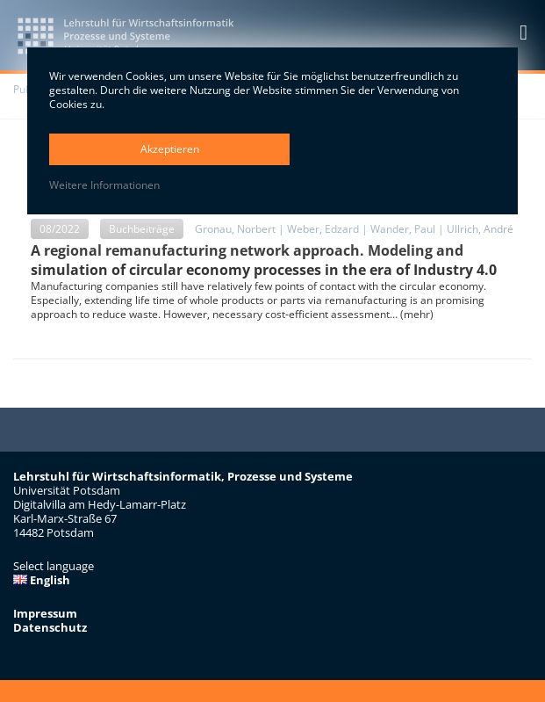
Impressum (45, 613)
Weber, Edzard (323, 228)
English (41, 580)
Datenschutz (50, 627)
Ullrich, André (480, 228)
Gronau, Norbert (235, 228)
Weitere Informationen (104, 185)
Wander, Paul (402, 228)
